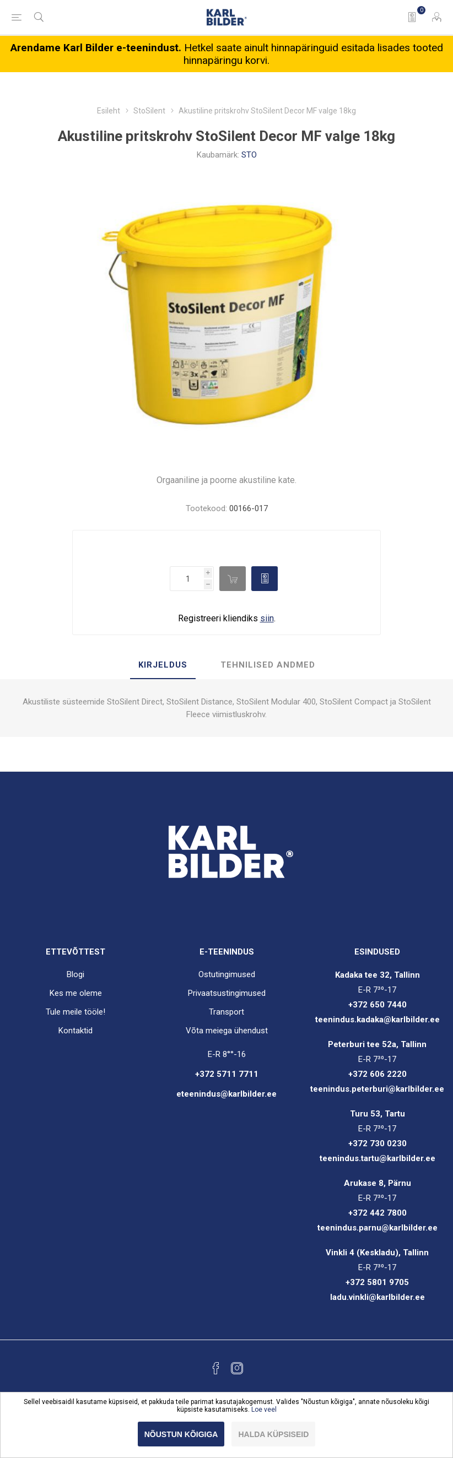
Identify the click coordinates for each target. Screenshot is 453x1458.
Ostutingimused (226, 974)
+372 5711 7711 (226, 1074)
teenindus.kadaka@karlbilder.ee (377, 1020)
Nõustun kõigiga (181, 1434)
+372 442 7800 (377, 1213)
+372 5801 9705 (377, 1282)
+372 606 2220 (377, 1074)
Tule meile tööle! (75, 1012)
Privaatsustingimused (227, 993)
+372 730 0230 (377, 1143)
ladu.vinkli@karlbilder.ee (377, 1297)
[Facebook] (216, 1368)
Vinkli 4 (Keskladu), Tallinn (377, 1253)
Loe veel (264, 1409)
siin (267, 618)
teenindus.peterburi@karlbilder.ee (377, 1089)
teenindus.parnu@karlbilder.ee (377, 1228)
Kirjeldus (162, 665)
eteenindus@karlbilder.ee (226, 1094)
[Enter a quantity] (187, 578)
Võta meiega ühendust (227, 1031)
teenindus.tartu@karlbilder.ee (377, 1158)
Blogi (75, 974)
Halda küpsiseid (273, 1434)
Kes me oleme (76, 993)
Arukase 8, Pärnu (377, 1183)
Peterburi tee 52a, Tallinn (377, 1044)
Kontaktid (75, 1031)
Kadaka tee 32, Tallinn (377, 975)
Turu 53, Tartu (377, 1114)
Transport (226, 1012)
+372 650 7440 (377, 1005)
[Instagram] (237, 1368)
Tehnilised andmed (267, 665)
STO (249, 155)
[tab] (163, 665)
